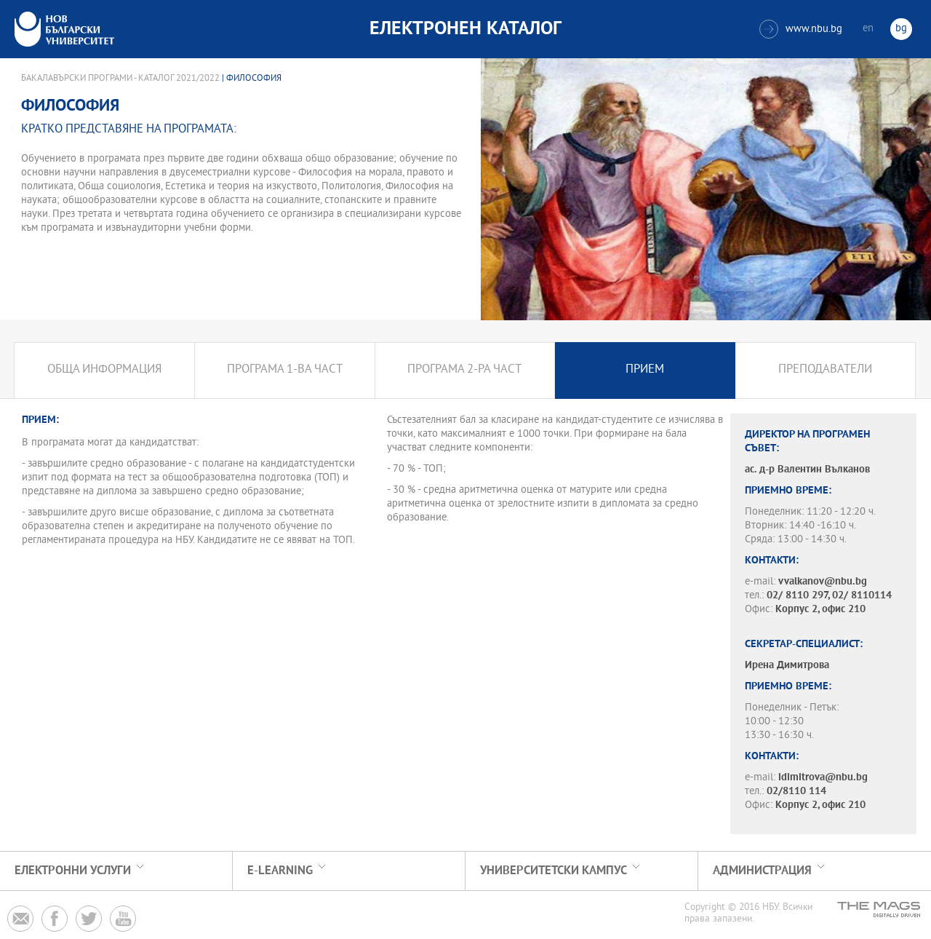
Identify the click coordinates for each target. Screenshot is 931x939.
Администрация (762, 871)
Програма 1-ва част (285, 370)
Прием (645, 370)
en (868, 29)
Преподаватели (825, 370)
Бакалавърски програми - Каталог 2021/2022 (120, 78)
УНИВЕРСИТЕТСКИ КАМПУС (553, 871)
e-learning (280, 871)
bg (901, 29)
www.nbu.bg (800, 29)
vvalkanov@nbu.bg (822, 582)
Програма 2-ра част (464, 370)
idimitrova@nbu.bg (823, 778)
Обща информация (104, 370)
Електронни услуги (73, 871)
